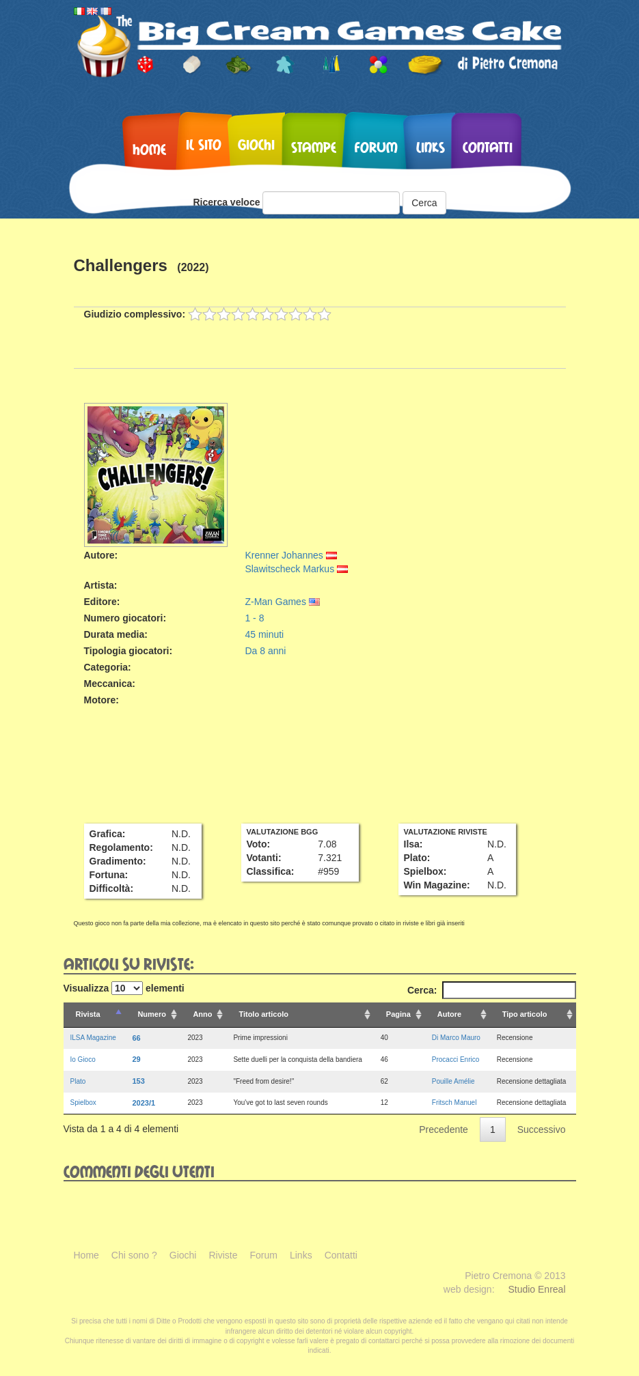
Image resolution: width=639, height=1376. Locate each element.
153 (138, 1081)
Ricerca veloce (226, 202)
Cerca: (491, 990)
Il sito (203, 144)
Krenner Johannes (290, 555)
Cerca (424, 202)
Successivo (541, 1129)
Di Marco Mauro (456, 1037)
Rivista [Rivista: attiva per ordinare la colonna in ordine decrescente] (88, 1014)
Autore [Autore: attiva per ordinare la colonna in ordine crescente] (449, 1014)
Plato (78, 1081)
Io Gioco (83, 1059)
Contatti (488, 147)
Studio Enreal (536, 1289)
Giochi (256, 144)
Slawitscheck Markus (296, 568)
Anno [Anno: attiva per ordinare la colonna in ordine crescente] (202, 1014)
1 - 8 (254, 618)
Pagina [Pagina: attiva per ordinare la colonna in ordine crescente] (398, 1014)
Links (430, 147)
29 (136, 1059)
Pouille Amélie (453, 1081)
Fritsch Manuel (454, 1102)
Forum (376, 147)
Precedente (443, 1129)
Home (149, 149)
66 (136, 1038)
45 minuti (264, 634)
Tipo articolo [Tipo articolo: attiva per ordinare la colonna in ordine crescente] (524, 1014)
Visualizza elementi (124, 988)
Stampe (313, 147)
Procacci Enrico (455, 1059)
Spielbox (83, 1102)
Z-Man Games (282, 601)
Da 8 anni (265, 650)
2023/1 (143, 1103)
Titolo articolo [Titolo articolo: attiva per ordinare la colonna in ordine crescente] (263, 1014)
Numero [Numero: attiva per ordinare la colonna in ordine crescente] (151, 1014)
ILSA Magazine (93, 1037)
